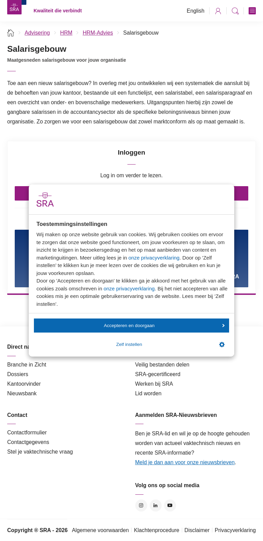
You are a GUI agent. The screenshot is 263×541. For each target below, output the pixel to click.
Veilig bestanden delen (162, 365)
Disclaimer (197, 530)
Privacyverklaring (235, 530)
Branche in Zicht (26, 365)
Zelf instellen (170, 344)
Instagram (141, 506)
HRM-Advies (98, 33)
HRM (66, 33)
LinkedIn (156, 506)
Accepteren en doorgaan (164, 325)
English (195, 11)
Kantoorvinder (24, 384)
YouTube (170, 506)
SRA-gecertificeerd (157, 374)
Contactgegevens (28, 442)
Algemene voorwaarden (100, 530)
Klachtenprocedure (156, 530)
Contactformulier (27, 432)
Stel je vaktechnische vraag (40, 452)
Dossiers (17, 374)
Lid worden (148, 393)
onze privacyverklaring (153, 258)
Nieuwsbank (22, 393)
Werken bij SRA (154, 384)
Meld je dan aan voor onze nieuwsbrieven (185, 462)
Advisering (37, 33)
